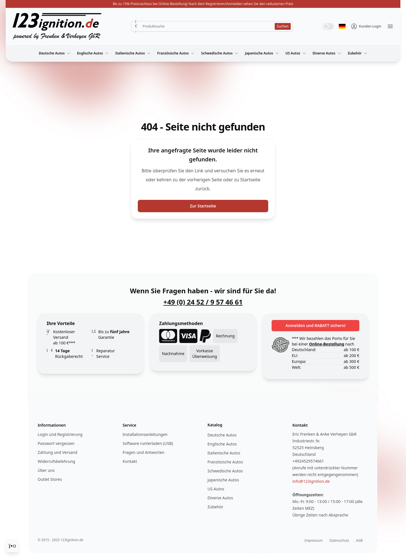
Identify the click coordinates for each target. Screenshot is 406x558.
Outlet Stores (50, 479)
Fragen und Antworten (143, 452)
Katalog (214, 424)
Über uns (46, 470)
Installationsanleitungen (145, 434)
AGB (359, 540)
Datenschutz (339, 540)
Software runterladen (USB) (148, 443)
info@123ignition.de (311, 481)
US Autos (296, 53)
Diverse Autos (327, 53)
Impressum (313, 540)
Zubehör (358, 53)
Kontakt (130, 461)
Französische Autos (176, 53)
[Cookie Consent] (12, 545)
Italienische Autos (133, 53)
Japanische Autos (262, 53)
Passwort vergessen (56, 443)
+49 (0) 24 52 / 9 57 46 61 (203, 302)
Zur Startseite (203, 206)
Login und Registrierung (60, 434)
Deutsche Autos (55, 53)
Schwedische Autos (220, 53)
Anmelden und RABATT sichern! (315, 325)
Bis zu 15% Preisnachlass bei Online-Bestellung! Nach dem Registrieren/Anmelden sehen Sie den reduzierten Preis (203, 3)
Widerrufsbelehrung (56, 461)
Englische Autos (93, 53)
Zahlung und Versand (57, 452)
